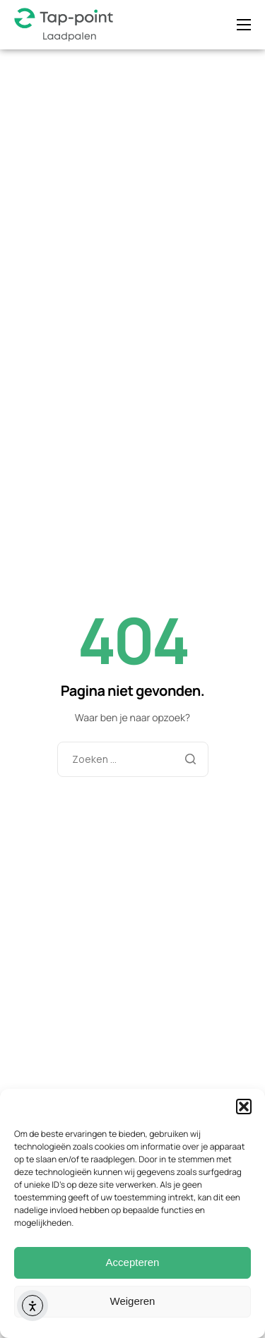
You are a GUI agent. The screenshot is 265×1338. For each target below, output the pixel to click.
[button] (244, 1106)
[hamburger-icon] (244, 24)
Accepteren (133, 1262)
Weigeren (132, 1301)
